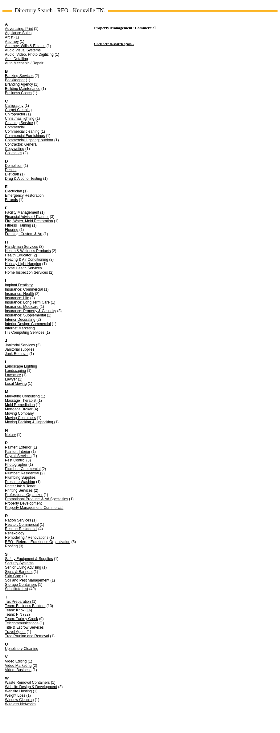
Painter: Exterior (18, 447)
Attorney (12, 41)
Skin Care (13, 576)
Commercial (15, 127)
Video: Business (18, 670)
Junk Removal (16, 354)
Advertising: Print (19, 28)
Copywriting (14, 149)
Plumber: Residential (22, 473)
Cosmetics (13, 153)
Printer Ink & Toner (20, 486)
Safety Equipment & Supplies (29, 559)
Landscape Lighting (21, 366)
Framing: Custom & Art (23, 234)
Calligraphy (14, 105)
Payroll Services (18, 456)
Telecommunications (22, 623)
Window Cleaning (19, 700)
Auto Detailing (16, 59)
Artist (9, 37)
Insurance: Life (17, 298)
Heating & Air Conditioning (26, 259)
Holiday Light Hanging (23, 264)
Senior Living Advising (23, 567)
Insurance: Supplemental (25, 315)
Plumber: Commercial (22, 469)
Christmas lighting (19, 118)
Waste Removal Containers (27, 682)
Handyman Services (21, 246)
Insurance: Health (19, 294)
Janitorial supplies (19, 349)
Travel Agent (15, 632)
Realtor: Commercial (22, 524)
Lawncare (13, 375)
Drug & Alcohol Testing (23, 178)
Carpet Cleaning (18, 110)
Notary (10, 435)
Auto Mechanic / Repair (24, 63)
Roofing (11, 546)
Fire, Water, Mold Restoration (29, 221)
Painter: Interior (17, 451)
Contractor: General (21, 144)
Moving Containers (20, 418)
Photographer (16, 464)
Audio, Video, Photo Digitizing (29, 54)
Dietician (12, 174)
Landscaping (15, 371)
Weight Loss (15, 695)
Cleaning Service (19, 123)
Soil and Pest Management (27, 580)
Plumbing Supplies (20, 477)
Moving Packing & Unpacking (29, 422)
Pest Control (15, 460)
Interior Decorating (20, 319)
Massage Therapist (20, 400)
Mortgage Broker (18, 409)
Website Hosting (18, 691)
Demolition (14, 165)
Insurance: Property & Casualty (30, 311)
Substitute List (16, 589)
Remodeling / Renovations (26, 537)
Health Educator (18, 255)
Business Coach (18, 93)
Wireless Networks (20, 704)
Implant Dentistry (19, 285)
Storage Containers (21, 584)
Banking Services (19, 76)
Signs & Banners (18, 572)
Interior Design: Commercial (28, 324)
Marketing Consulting (22, 396)
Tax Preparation (18, 601)
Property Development (23, 503)
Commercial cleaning (22, 131)
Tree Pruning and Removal (27, 636)
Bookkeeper (15, 80)
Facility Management (22, 212)
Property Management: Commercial (34, 507)
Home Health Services (23, 268)
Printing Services (19, 490)
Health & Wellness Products (28, 251)
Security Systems (19, 563)
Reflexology (14, 533)
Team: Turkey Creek (21, 619)
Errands (11, 200)
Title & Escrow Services (24, 627)
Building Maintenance (22, 89)
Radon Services (18, 520)
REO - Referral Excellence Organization (37, 542)
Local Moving (16, 383)
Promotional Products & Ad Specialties (36, 499)
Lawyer (11, 379)
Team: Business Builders (25, 606)
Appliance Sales (18, 33)
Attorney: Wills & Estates (25, 46)
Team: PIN (13, 614)
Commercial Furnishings (25, 136)
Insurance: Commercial (24, 289)
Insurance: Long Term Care (27, 302)
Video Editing (16, 661)
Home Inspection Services (26, 272)
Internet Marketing (20, 328)
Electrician (13, 191)
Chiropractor (15, 114)
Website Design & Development (31, 687)
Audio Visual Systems (23, 50)
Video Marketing (18, 665)
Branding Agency (19, 84)
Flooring (11, 230)
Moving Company (19, 413)
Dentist (10, 170)
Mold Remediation (20, 405)
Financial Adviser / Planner (27, 217)
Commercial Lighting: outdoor (29, 140)
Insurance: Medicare (22, 306)
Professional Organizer (24, 495)
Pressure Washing (20, 482)
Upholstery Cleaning (21, 648)
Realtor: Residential (21, 529)
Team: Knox (14, 610)
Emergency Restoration (24, 195)
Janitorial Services (20, 345)
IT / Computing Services (24, 332)
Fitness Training (18, 225)
